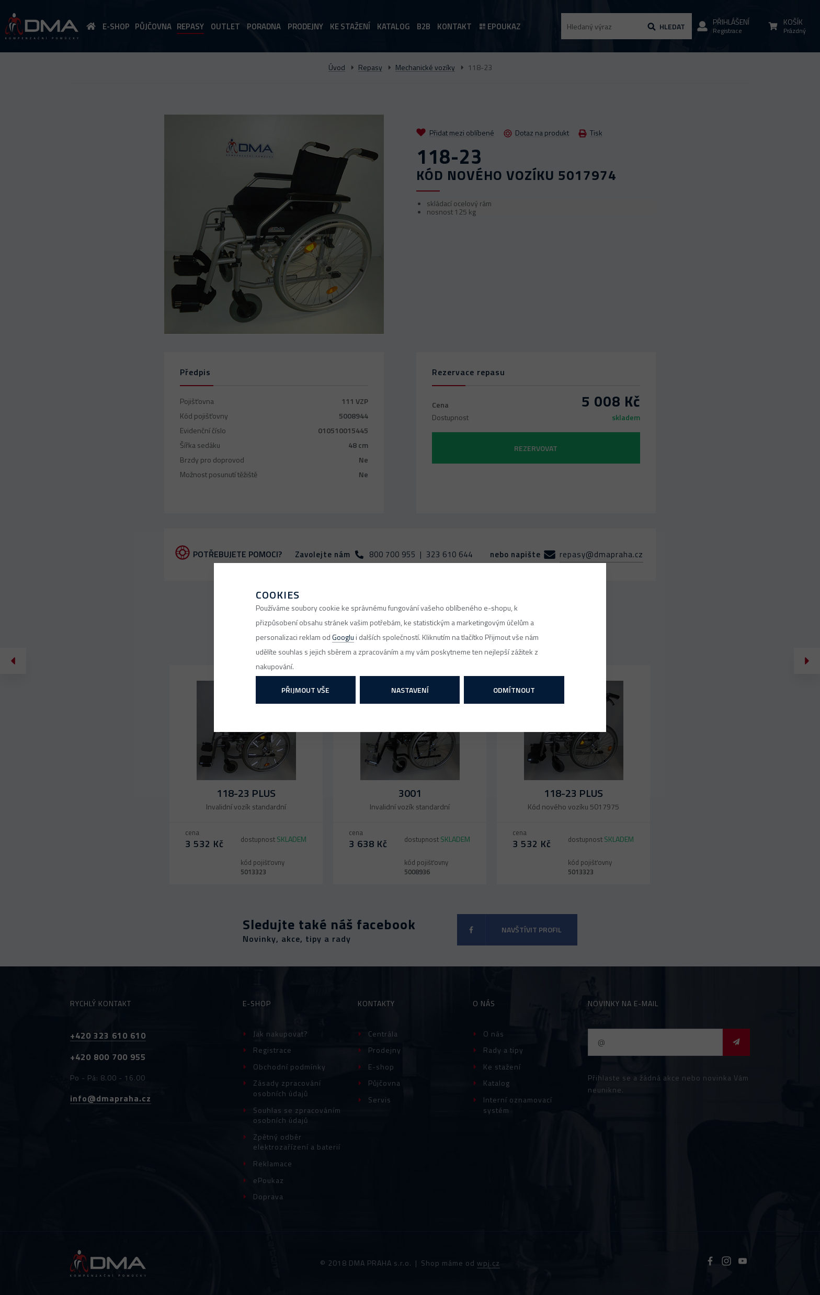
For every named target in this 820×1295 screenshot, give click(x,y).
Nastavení (410, 689)
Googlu (343, 637)
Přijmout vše (305, 689)
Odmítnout (514, 689)
